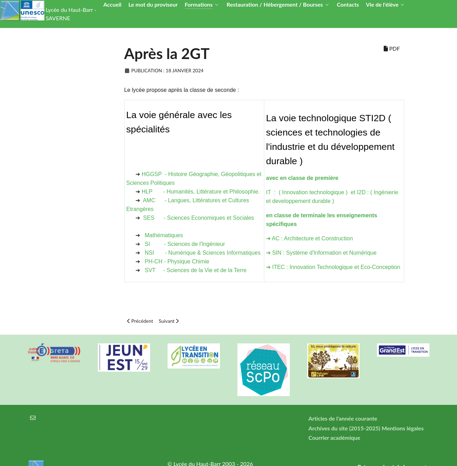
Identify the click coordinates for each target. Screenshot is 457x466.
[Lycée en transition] (194, 356)
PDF (392, 48)
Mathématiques (164, 235)
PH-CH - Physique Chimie (177, 261)
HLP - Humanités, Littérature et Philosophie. (201, 192)
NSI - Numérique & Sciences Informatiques (203, 253)
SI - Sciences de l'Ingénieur (186, 244)
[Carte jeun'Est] (124, 357)
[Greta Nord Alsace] (54, 352)
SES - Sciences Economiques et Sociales (198, 218)
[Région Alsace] (403, 350)
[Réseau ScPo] (263, 369)
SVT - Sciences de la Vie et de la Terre (196, 270)
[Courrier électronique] (33, 417)
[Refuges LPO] (333, 360)
